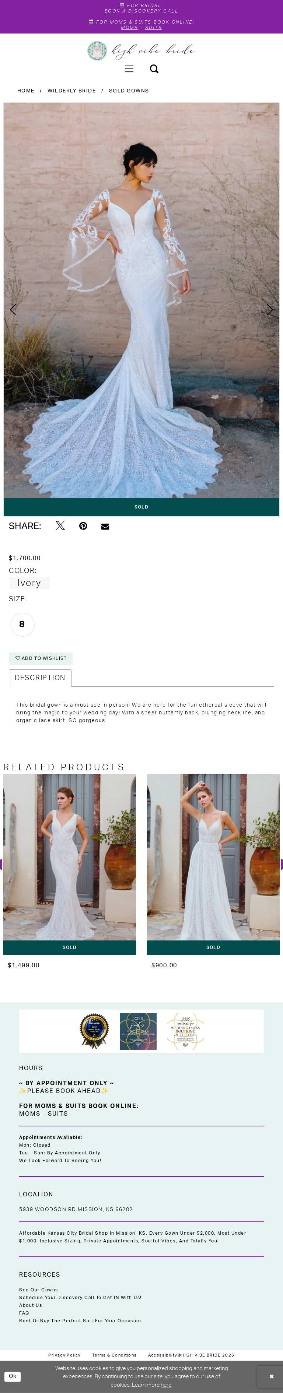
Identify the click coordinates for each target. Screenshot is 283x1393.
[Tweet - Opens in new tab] (60, 526)
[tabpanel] (141, 309)
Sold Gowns (129, 91)
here (166, 1385)
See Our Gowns (38, 1290)
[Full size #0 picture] (141, 309)
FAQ (24, 1313)
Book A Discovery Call (142, 11)
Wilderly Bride (72, 91)
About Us (30, 1305)
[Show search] (154, 68)
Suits (154, 27)
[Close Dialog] (272, 1377)
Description (40, 678)
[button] (129, 68)
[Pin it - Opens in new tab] (83, 526)
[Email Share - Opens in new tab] (105, 526)
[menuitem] (129, 68)
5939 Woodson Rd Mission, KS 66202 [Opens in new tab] (76, 1209)
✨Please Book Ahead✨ (64, 1091)
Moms (129, 27)
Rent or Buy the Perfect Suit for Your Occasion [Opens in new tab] (80, 1321)
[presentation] (69, 864)
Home (26, 91)
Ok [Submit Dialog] (13, 1376)
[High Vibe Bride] (142, 51)
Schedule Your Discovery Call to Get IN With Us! (80, 1297)
